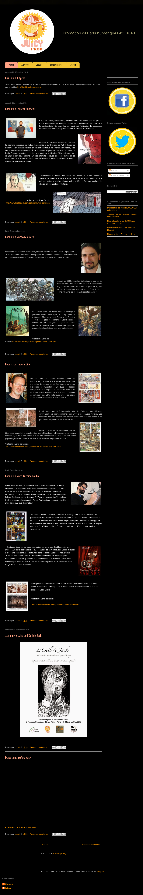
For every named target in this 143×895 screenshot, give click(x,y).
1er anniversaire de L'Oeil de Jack (23, 636)
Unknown (9, 884)
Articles (113, 170)
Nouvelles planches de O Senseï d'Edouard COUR (121, 222)
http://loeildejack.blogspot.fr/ (29, 87)
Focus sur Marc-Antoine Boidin (22, 476)
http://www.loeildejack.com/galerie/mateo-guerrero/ (34, 341)
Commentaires (116, 175)
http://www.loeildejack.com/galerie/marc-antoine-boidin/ (55, 604)
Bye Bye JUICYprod (15, 78)
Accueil (11, 65)
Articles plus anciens (91, 844)
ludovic (8, 888)
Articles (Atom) (59, 853)
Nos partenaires (56, 65)
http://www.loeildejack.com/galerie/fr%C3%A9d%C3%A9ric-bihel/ (34, 446)
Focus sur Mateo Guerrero (19, 237)
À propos (25, 65)
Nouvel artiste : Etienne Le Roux (121, 234)
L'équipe (39, 65)
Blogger (100, 872)
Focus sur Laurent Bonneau (20, 109)
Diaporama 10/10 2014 (18, 758)
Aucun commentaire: (39, 94)
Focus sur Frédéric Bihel (18, 364)
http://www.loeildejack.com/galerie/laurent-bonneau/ (28, 203)
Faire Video (32, 827)
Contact (73, 65)
